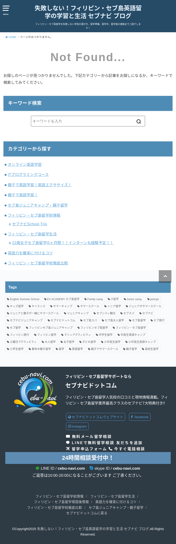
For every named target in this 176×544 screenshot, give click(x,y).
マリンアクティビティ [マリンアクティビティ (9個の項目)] (77, 335)
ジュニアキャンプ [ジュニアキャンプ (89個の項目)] (78, 313)
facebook (139, 417)
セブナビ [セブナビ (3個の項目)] (147, 313)
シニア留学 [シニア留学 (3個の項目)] (114, 306)
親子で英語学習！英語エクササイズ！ (40, 185)
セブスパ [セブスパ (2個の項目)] (128, 313)
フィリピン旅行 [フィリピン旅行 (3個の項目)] (19, 335)
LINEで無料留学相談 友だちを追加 (107, 443)
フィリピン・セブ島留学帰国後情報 (61, 502)
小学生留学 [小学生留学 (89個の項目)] (17, 349)
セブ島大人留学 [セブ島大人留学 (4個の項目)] (114, 320)
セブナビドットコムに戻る (86, 513)
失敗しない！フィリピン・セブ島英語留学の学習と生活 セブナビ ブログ (88, 12)
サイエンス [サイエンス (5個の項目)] (38, 306)
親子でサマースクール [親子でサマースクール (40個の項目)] (104, 349)
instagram (77, 426)
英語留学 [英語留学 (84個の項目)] (77, 349)
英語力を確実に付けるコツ (30, 253)
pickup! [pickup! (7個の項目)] (154, 299)
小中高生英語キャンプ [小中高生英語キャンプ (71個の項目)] (142, 342)
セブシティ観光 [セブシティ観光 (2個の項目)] (106, 313)
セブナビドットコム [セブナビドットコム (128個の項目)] (63, 320)
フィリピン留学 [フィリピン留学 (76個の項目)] (46, 335)
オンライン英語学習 (25, 164)
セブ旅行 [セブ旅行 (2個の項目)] (159, 320)
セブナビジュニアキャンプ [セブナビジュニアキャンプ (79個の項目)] (26, 320)
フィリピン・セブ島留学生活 (32, 234)
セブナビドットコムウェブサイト (95, 417)
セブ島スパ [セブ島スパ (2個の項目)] (90, 320)
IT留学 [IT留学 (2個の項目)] (115, 299)
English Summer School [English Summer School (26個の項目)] (24, 299)
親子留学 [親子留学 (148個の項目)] (131, 349)
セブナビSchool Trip (29, 224)
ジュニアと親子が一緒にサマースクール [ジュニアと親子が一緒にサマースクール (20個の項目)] (34, 313)
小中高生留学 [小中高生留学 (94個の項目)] (112, 342)
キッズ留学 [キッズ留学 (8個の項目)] (17, 306)
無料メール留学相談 (92, 436)
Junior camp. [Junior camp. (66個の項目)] (135, 299)
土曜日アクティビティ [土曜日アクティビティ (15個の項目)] (23, 342)
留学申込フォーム (89, 449)
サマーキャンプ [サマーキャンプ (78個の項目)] (62, 306)
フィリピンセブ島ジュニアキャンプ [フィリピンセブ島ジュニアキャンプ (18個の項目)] (51, 327)
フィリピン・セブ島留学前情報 (34, 215)
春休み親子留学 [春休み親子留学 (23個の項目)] (41, 349)
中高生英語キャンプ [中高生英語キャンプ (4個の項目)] (133, 335)
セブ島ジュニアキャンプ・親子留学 (38, 205)
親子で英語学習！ (23, 195)
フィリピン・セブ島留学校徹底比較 (38, 263)
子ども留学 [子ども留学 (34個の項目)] (89, 342)
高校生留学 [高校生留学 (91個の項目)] (152, 349)
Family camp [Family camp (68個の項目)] (95, 299)
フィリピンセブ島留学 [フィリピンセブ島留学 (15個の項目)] (94, 327)
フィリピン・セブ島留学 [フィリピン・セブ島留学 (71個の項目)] (131, 327)
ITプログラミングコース (28, 174)
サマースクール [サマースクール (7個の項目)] (89, 306)
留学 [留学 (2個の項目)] (61, 349)
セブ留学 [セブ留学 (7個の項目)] (15, 327)
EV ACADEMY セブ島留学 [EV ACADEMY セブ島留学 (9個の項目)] (63, 299)
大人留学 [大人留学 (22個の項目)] (50, 342)
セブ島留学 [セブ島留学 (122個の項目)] (139, 320)
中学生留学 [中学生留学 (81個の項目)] (106, 335)
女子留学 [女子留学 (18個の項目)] (68, 342)
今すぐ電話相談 (129, 449)
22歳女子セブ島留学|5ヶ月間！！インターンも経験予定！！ (63, 243)
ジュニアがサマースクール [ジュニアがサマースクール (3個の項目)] (145, 306)
